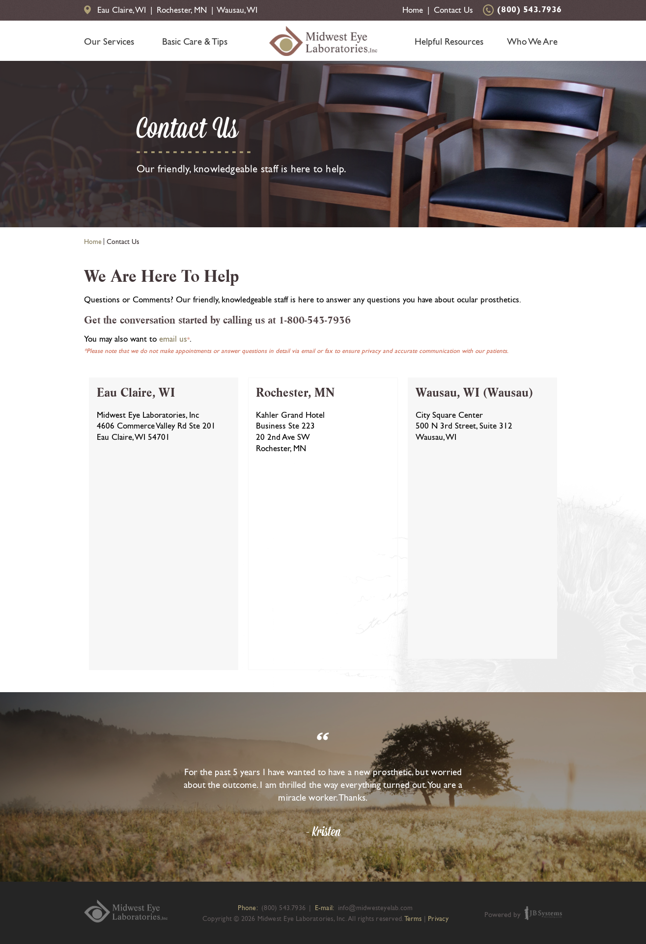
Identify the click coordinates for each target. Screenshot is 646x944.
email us (173, 339)
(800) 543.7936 (529, 10)
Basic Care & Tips (194, 41)
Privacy (438, 918)
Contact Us (453, 10)
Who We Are (532, 41)
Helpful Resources (449, 41)
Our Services (109, 41)
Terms (413, 918)
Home (412, 10)
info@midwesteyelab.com (375, 908)
